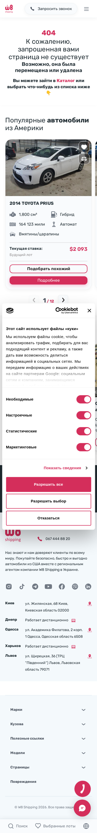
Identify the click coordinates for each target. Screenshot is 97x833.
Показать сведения (62, 468)
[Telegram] (35, 586)
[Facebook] (61, 586)
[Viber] (75, 586)
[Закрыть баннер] (89, 310)
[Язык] (86, 826)
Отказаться (48, 518)
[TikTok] (22, 586)
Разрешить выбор (48, 501)
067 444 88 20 (58, 539)
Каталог (66, 80)
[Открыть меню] (86, 8)
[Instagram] (8, 586)
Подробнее (49, 280)
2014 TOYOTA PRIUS (32, 203)
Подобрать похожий (48, 268)
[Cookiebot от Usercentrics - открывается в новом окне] (58, 310)
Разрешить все (48, 484)
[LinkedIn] (88, 586)
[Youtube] (48, 586)
